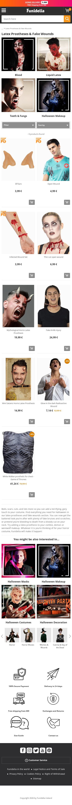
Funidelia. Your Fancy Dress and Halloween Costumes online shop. (35, 11)
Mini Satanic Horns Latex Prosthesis (18, 403)
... (2, 28)
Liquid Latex (53, 75)
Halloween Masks (18, 581)
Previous (2, 636)
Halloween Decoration (53, 622)
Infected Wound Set (18, 257)
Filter (6, 125)
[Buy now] (32, 202)
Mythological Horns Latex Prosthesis (18, 332)
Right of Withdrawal (55, 773)
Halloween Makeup (53, 116)
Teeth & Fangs (18, 116)
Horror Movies (28, 645)
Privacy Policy (16, 773)
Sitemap (37, 778)
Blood (18, 75)
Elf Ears (18, 183)
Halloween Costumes (18, 622)
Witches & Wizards (44, 646)
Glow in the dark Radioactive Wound (54, 405)
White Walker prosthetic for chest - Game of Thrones (18, 478)
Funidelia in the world (18, 769)
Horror (12, 645)
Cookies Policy (34, 773)
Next (70, 636)
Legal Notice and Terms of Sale (49, 769)
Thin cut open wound (53, 257)
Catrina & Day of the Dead (60, 646)
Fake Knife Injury (53, 330)
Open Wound (54, 183)
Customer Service (36, 760)
